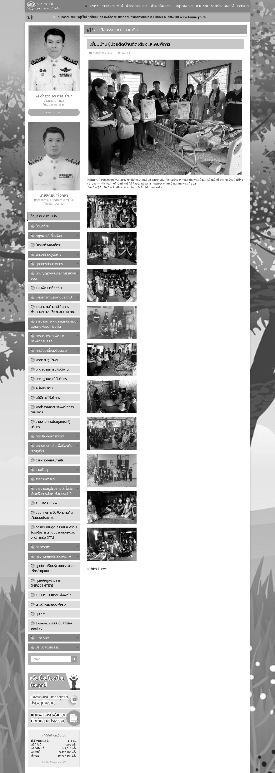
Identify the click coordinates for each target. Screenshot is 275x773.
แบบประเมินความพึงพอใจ (54, 595)
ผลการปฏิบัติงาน (47, 359)
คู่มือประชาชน (45, 388)
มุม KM (40, 613)
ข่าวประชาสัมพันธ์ (112, 5)
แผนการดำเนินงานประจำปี (51, 297)
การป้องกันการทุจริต (47, 436)
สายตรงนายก (53, 112)
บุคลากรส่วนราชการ (47, 263)
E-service (40, 637)
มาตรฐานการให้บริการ (51, 378)
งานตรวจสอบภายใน (50, 460)
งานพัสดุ (39, 469)
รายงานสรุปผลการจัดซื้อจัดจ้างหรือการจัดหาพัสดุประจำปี (52, 491)
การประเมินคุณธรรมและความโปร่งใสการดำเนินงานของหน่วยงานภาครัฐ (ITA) (54, 532)
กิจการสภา (40, 546)
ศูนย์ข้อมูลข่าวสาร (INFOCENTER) (46, 583)
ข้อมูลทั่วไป (40, 226)
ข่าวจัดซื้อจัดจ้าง (161, 5)
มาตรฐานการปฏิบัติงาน (52, 369)
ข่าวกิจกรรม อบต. (137, 5)
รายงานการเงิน (43, 479)
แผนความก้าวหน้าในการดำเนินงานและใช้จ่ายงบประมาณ (53, 309)
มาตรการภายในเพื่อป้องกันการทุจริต (51, 448)
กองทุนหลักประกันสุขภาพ (51, 556)
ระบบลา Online (46, 503)
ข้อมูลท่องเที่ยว (184, 5)
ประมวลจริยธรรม (45, 647)
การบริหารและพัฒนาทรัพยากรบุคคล (47, 338)
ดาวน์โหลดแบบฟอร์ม (51, 604)
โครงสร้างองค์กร (48, 245)
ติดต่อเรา (243, 5)
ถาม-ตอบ (202, 5)
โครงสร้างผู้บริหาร (46, 254)
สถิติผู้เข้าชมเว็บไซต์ (53, 735)
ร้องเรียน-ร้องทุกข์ (222, 5)
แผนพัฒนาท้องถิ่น (49, 287)
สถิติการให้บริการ (48, 397)
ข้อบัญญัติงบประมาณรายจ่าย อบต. (53, 276)
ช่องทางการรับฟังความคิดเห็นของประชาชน (52, 515)
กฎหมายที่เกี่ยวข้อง (46, 235)
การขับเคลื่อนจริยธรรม (49, 350)
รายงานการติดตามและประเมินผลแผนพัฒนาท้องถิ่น (53, 324)
